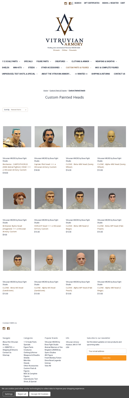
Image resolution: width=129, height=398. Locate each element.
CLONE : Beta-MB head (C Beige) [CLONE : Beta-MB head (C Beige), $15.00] (77, 227)
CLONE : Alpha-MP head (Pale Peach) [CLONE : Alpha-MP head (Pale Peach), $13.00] (79, 289)
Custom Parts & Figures (78, 67)
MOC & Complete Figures (107, 67)
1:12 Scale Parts (11, 61)
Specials (28, 61)
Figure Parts (44, 61)
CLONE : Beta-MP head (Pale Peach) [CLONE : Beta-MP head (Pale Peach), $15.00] (110, 227)
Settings (9, 394)
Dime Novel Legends (53, 360)
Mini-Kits (18, 67)
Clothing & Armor (81, 61)
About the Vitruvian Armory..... (56, 74)
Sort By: (7, 110)
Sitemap (6, 355)
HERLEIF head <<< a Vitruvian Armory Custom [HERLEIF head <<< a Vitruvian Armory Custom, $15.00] (47, 227)
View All (48, 366)
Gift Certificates (91, 3)
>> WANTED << (81, 74)
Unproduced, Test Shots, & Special (20, 74)
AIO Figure (49, 355)
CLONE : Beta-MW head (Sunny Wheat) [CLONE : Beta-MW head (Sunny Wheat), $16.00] (80, 165)
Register (114, 3)
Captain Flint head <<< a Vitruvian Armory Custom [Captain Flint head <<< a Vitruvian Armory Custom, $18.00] (45, 165)
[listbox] (19, 110)
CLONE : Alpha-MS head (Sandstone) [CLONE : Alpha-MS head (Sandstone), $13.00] (44, 289)
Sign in (105, 3)
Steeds (32, 67)
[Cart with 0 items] (122, 3)
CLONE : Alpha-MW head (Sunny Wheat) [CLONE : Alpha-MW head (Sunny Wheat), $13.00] (111, 165)
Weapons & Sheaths (106, 61)
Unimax (48, 363)
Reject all (22, 394)
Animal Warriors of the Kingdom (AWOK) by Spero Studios (54, 350)
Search (77, 3)
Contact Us (119, 74)
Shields (5, 67)
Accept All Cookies (39, 394)
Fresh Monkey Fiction (53, 358)
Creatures (61, 61)
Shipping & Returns (100, 74)
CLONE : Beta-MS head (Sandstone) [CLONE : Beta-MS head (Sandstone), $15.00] (13, 289)
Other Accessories (51, 67)
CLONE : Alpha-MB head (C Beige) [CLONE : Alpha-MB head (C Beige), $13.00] (109, 289)
